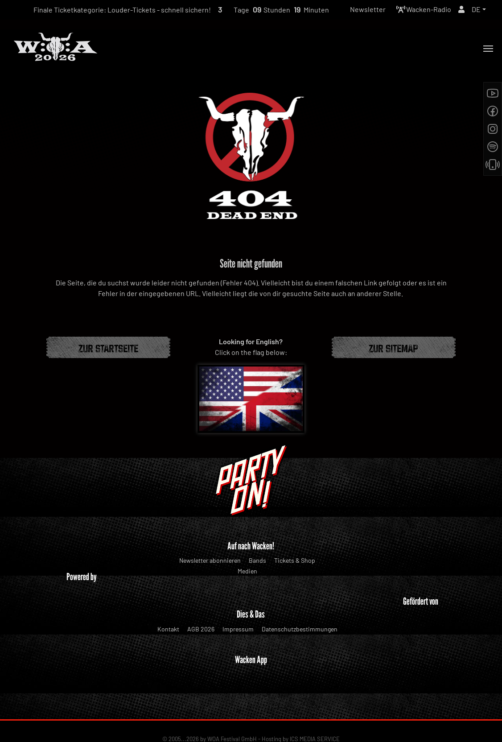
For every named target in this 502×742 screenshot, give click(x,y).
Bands (257, 560)
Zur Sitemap (393, 347)
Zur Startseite (108, 347)
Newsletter (368, 9)
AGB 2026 (200, 629)
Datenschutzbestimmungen (299, 629)
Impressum (238, 629)
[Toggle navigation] (488, 48)
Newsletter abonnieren (210, 560)
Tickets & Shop (294, 560)
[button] (479, 9)
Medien (247, 571)
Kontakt (168, 629)
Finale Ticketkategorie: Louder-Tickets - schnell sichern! (122, 9)
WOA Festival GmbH (232, 706)
